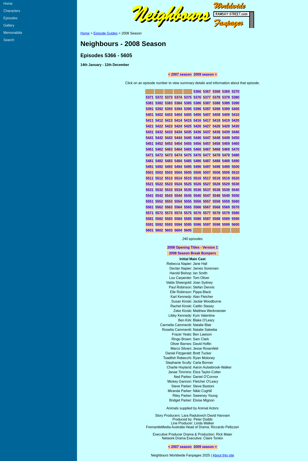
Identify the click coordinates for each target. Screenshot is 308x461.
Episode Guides (105, 33)
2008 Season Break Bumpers (192, 253)
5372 (159, 97)
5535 (188, 190)
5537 (207, 190)
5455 (188, 143)
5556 (197, 201)
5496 (197, 167)
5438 (216, 132)
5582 (159, 219)
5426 (197, 126)
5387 (207, 103)
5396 (197, 109)
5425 (188, 126)
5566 (197, 207)
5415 (188, 120)
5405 (188, 114)
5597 (207, 224)
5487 (207, 161)
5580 (235, 213)
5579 (226, 213)
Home (8, 3)
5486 (197, 161)
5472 (159, 155)
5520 (235, 178)
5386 (197, 103)
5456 (197, 143)
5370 (235, 91)
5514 (178, 178)
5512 (159, 178)
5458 (216, 143)
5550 (235, 195)
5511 (150, 178)
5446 (197, 138)
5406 (197, 114)
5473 (169, 155)
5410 (235, 114)
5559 (226, 201)
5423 (169, 126)
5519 (226, 178)
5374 (178, 97)
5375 (188, 97)
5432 (159, 132)
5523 (169, 184)
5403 (169, 114)
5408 (216, 114)
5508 (216, 172)
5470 (235, 149)
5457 (207, 143)
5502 (159, 172)
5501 (150, 172)
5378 (216, 97)
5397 (207, 109)
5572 (159, 213)
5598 (216, 224)
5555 (188, 201)
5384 (178, 103)
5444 (178, 138)
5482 (159, 161)
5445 (188, 138)
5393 (169, 109)
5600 (235, 224)
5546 (197, 195)
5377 (207, 97)
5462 (159, 149)
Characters (11, 11)
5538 (216, 190)
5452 (159, 143)
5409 (226, 114)
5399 (226, 109)
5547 (207, 195)
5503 (169, 172)
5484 (178, 161)
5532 (159, 190)
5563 (169, 207)
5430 (235, 126)
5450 (235, 138)
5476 (197, 155)
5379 (226, 97)
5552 (159, 201)
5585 (188, 219)
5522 (159, 184)
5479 (226, 155)
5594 (178, 224)
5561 (150, 207)
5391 (150, 109)
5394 (178, 109)
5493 (169, 167)
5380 (235, 97)
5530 (235, 184)
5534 (178, 190)
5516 (197, 178)
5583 (169, 219)
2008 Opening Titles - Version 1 (192, 247)
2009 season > (205, 74)
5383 (169, 103)
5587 (207, 219)
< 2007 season (180, 74)
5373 (169, 97)
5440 (235, 132)
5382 (159, 103)
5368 (216, 91)
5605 (188, 230)
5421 (150, 126)
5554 (178, 201)
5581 (150, 219)
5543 (169, 195)
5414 (178, 120)
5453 (169, 143)
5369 (226, 91)
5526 (197, 184)
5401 (150, 114)
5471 (150, 155)
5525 (188, 184)
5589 (226, 219)
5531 (150, 190)
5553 (169, 201)
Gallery (8, 25)
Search (8, 40)
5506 (197, 172)
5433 (169, 132)
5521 (150, 184)
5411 (150, 120)
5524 (178, 184)
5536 (197, 190)
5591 (150, 224)
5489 (226, 161)
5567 (207, 207)
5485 (188, 161)
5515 (188, 178)
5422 (159, 126)
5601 (150, 230)
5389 (226, 103)
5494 (178, 167)
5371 (150, 97)
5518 (216, 178)
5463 (169, 149)
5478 (216, 155)
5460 (235, 143)
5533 (169, 190)
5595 (188, 224)
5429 (226, 126)
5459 (226, 143)
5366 (197, 91)
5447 (207, 138)
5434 (178, 132)
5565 (188, 207)
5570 (235, 207)
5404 (178, 114)
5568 (216, 207)
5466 (197, 149)
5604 (178, 230)
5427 (207, 126)
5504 (178, 172)
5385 (188, 103)
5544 (178, 195)
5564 (178, 207)
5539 (226, 190)
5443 (169, 138)
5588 (216, 219)
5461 (150, 149)
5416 (197, 120)
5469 (226, 149)
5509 (226, 172)
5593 (169, 224)
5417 (207, 120)
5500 (235, 167)
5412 (159, 120)
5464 (178, 149)
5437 (207, 132)
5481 (150, 161)
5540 (235, 190)
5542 (159, 195)
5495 (188, 167)
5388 (216, 103)
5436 (197, 132)
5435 (188, 132)
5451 (150, 143)
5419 (226, 120)
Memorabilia (12, 32)
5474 (178, 155)
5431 (150, 132)
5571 (150, 213)
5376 (197, 97)
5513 (169, 178)
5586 (197, 219)
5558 (216, 201)
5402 (159, 114)
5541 (150, 195)
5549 (226, 195)
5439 (226, 132)
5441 (150, 138)
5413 (169, 120)
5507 (207, 172)
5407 (207, 114)
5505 (188, 172)
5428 (216, 126)
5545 (188, 195)
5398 (216, 109)
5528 (216, 184)
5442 (159, 138)
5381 (150, 103)
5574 (178, 213)
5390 (235, 103)
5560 (235, 201)
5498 (216, 167)
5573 (169, 213)
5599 (226, 224)
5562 (159, 207)
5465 (188, 149)
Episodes (10, 18)
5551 (150, 201)
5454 (178, 143)
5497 (207, 167)
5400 (235, 109)
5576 (197, 213)
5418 (216, 120)
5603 (169, 230)
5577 (207, 213)
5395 (188, 109)
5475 (188, 155)
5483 (169, 161)
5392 (159, 109)
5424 (178, 126)
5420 (235, 120)
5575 (188, 213)
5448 (216, 138)
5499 (226, 167)
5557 (207, 201)
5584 (178, 219)
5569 (226, 207)
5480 (235, 155)
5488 (216, 161)
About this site (223, 455)
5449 (226, 138)
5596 (197, 224)
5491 (150, 167)
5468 (216, 149)
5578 (216, 213)
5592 (159, 224)
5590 (235, 219)
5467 (207, 149)
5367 (207, 91)
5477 (207, 155)
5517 (207, 178)
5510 (235, 172)
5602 (159, 230)
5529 (226, 184)
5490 (235, 161)
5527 (207, 184)
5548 (216, 195)
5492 (159, 167)
